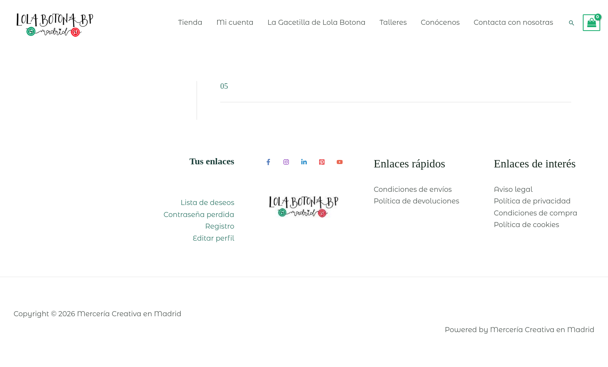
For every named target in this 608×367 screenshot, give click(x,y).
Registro (219, 226)
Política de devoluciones (416, 201)
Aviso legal (513, 189)
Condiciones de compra (535, 213)
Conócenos (440, 22)
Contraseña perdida (199, 214)
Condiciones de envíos (413, 189)
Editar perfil (213, 238)
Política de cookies (526, 225)
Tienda (190, 22)
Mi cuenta (235, 22)
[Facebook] (268, 162)
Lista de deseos (207, 202)
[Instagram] (286, 162)
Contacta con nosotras (513, 22)
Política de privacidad (532, 201)
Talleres (393, 22)
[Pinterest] (321, 162)
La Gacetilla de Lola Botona (317, 22)
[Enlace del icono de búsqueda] (571, 22)
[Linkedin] (304, 162)
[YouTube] (339, 162)
